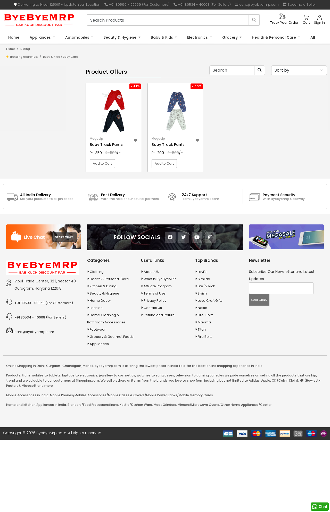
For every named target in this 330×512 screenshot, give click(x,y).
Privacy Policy (155, 372)
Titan (202, 401)
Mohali (88, 438)
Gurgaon (53, 438)
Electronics (198, 37)
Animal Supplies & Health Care (35, 199)
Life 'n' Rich (206, 358)
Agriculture (19, 190)
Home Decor (100, 372)
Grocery (230, 37)
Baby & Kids (162, 37)
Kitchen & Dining (103, 358)
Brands (20, 98)
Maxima (204, 394)
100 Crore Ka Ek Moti (30, 166)
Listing (25, 49)
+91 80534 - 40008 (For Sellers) (202, 4)
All (312, 37)
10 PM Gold (22, 150)
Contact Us (153, 379)
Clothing (97, 343)
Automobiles (77, 37)
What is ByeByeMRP (160, 351)
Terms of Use (155, 365)
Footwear (98, 401)
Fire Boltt (205, 408)
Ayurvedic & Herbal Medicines (35, 226)
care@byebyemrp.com (257, 4)
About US (151, 343)
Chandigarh (71, 438)
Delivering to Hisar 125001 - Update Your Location (57, 4)
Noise (202, 379)
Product (20, 82)
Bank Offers (23, 106)
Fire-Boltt (205, 387)
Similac (204, 351)
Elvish (202, 365)
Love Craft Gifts (210, 372)
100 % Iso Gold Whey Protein (37, 158)
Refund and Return (159, 387)
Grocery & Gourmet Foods (112, 408)
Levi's (202, 343)
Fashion (96, 379)
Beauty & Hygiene (120, 37)
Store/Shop (23, 90)
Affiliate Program (158, 358)
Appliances (41, 37)
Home (13, 37)
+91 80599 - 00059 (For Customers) (136, 4)
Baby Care (70, 57)
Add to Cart (102, 179)
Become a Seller (299, 4)
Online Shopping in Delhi (25, 438)
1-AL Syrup (22, 126)
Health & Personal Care (274, 37)
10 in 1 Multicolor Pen (30, 142)
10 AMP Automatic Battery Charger (42, 134)
